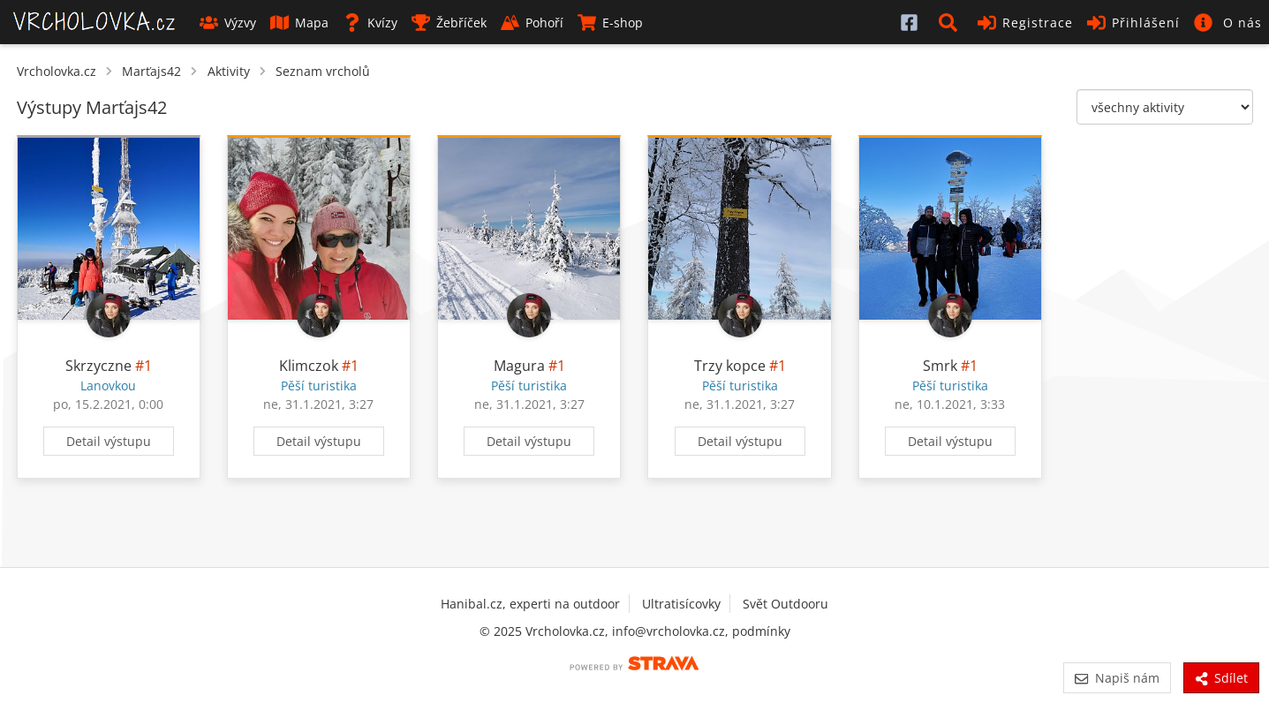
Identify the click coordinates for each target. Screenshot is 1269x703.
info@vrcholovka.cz (668, 631)
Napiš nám (1117, 677)
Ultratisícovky (681, 603)
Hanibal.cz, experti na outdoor (530, 603)
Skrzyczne (98, 365)
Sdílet (1221, 677)
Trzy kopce (730, 365)
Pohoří (532, 22)
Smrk (940, 365)
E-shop (610, 22)
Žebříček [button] (449, 22)
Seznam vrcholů (323, 71)
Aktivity (229, 71)
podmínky (761, 631)
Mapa (299, 22)
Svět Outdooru (785, 603)
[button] (951, 22)
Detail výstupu (108, 441)
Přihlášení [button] (1133, 22)
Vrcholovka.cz (56, 71)
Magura (519, 365)
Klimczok (308, 365)
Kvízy (370, 22)
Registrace (1025, 22)
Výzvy (228, 22)
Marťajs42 (151, 71)
